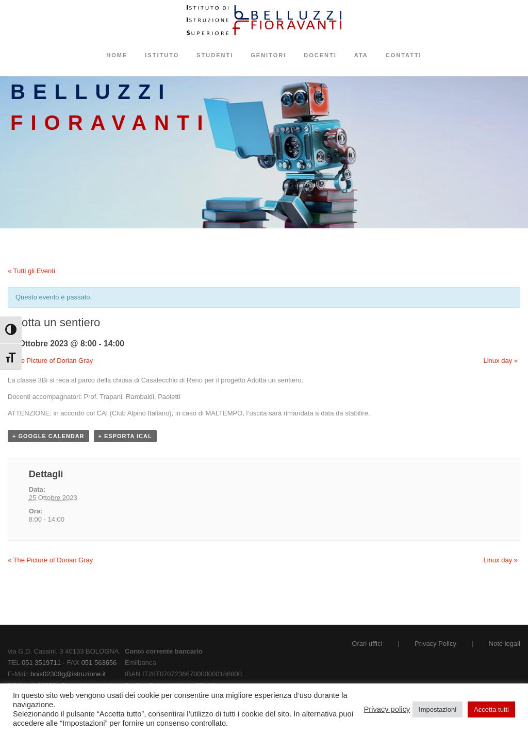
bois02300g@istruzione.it (68, 674)
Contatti (404, 55)
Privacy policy (387, 709)
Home (116, 55)
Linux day (501, 360)
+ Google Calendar (48, 436)
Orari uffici (367, 643)
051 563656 (99, 662)
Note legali (504, 643)
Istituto (162, 55)
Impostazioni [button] (437, 709)
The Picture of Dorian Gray (50, 360)
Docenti (320, 55)
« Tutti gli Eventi (31, 271)
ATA (361, 55)
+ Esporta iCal (125, 436)
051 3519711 (41, 662)
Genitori (268, 55)
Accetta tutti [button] (491, 709)
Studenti (214, 55)
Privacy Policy (435, 643)
